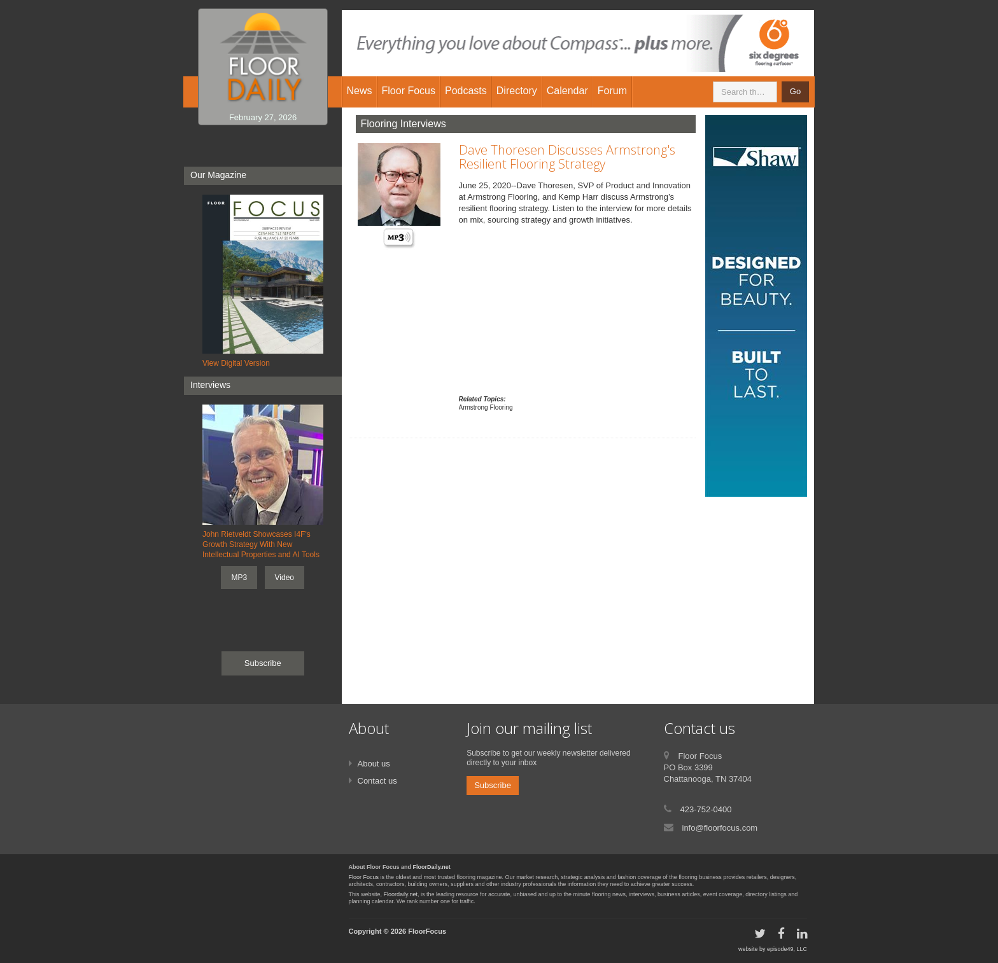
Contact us (377, 781)
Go (795, 91)
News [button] (359, 90)
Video (284, 577)
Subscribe (262, 663)
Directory (516, 90)
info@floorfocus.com (720, 828)
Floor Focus (364, 877)
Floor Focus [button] (408, 90)
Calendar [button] (567, 90)
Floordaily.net (401, 894)
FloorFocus (427, 931)
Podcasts (466, 90)
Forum (612, 90)
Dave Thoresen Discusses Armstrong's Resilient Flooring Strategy (567, 156)
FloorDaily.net (432, 867)
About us (374, 763)
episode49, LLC (787, 949)
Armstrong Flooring (486, 407)
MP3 (239, 577)
